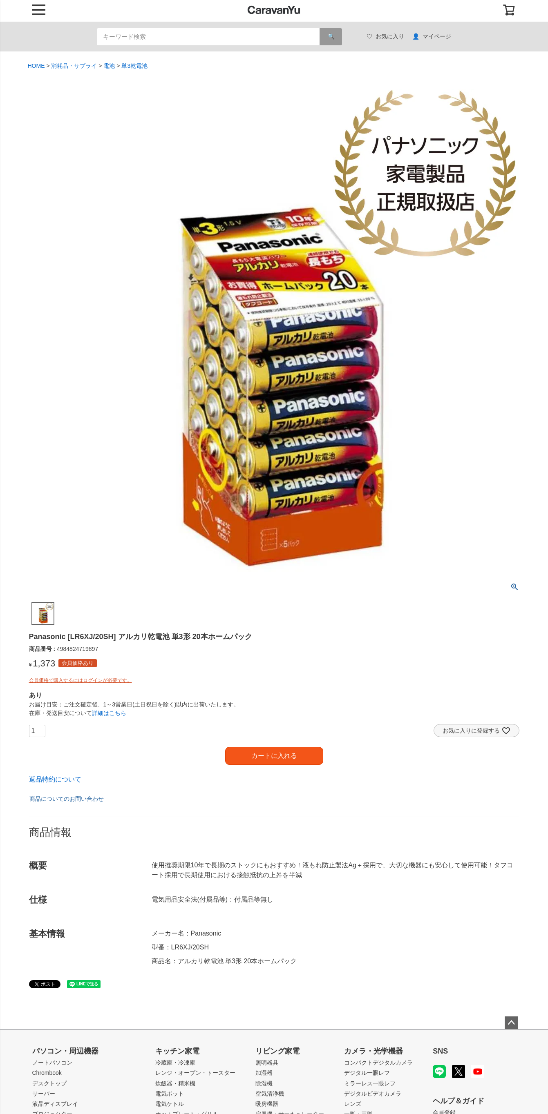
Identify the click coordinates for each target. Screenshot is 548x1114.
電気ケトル (169, 1104)
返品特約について (55, 779)
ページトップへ (511, 1022)
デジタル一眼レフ (367, 1072)
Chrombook (47, 1072)
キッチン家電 (177, 1051)
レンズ (352, 1104)
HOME (36, 65)
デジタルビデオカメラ (372, 1093)
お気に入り (385, 36)
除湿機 (264, 1083)
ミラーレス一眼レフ (370, 1083)
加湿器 (264, 1072)
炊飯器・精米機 (175, 1083)
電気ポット (169, 1093)
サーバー (43, 1093)
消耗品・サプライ (74, 65)
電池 (109, 65)
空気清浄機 (269, 1093)
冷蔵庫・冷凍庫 (175, 1062)
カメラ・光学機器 (373, 1051)
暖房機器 (266, 1104)
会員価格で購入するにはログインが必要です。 (80, 680)
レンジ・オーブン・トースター (195, 1072)
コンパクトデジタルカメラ (378, 1062)
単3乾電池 (134, 65)
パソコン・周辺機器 (65, 1051)
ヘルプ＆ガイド (458, 1101)
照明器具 (266, 1062)
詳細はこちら (109, 713)
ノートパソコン (52, 1062)
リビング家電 (277, 1051)
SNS (440, 1051)
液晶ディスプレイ (55, 1104)
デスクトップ (49, 1083)
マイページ (431, 36)
